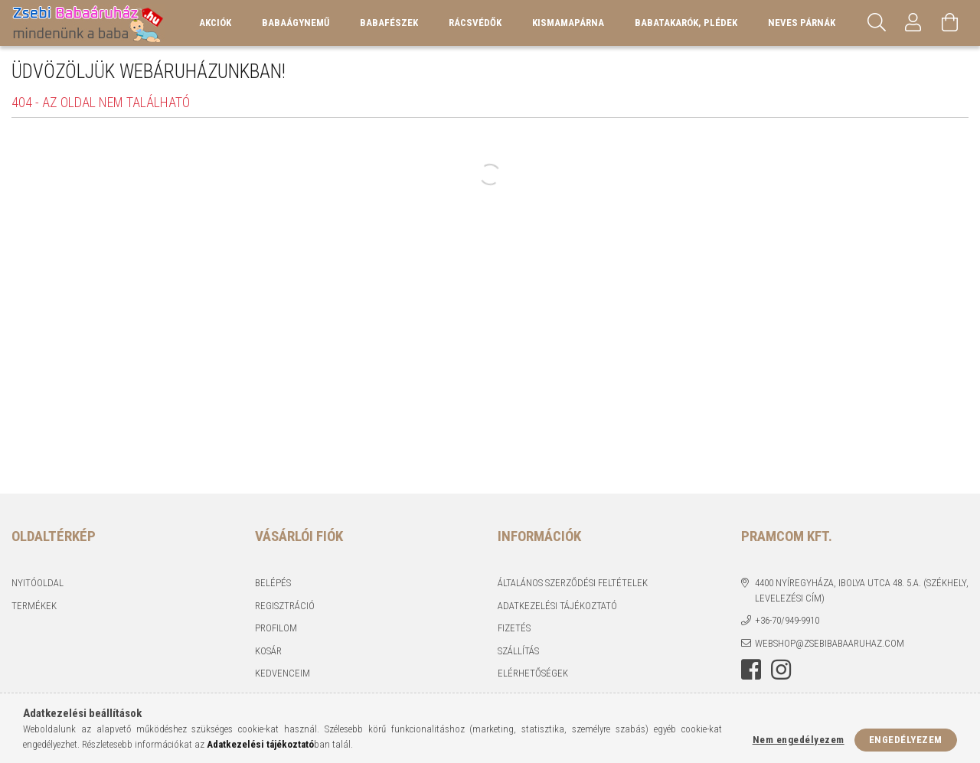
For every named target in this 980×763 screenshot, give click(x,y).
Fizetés (514, 628)
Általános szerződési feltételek (573, 583)
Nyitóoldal (37, 583)
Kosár (268, 651)
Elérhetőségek (533, 673)
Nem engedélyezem (798, 739)
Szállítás (518, 651)
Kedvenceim (282, 673)
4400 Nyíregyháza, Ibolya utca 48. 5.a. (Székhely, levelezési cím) (862, 590)
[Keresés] (876, 23)
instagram (781, 669)
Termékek (34, 605)
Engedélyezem (905, 739)
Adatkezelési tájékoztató (557, 605)
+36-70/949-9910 (787, 620)
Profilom (276, 628)
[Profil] (913, 23)
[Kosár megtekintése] (950, 23)
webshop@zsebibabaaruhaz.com (829, 643)
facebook (751, 669)
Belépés (273, 583)
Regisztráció (285, 605)
